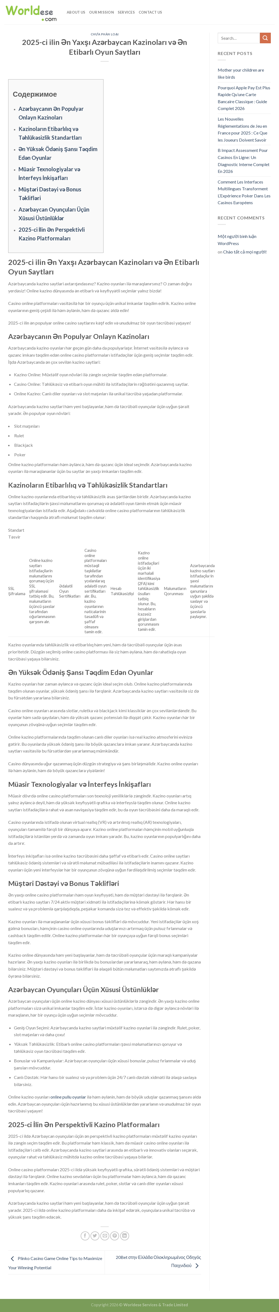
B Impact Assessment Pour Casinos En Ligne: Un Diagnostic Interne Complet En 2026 (243, 161)
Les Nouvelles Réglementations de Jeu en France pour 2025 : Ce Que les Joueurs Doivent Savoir (242, 129)
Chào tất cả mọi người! (245, 251)
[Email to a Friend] (104, 1235)
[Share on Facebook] (85, 1235)
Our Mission (101, 12)
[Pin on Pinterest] (114, 1235)
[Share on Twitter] (94, 1235)
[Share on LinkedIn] (124, 1235)
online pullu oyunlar (68, 1096)
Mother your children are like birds (241, 73)
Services (126, 12)
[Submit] (265, 38)
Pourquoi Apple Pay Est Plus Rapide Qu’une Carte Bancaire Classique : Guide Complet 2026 (244, 98)
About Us (76, 12)
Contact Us (150, 12)
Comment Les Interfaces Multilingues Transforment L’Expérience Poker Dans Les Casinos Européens (244, 192)
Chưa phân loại (105, 34)
